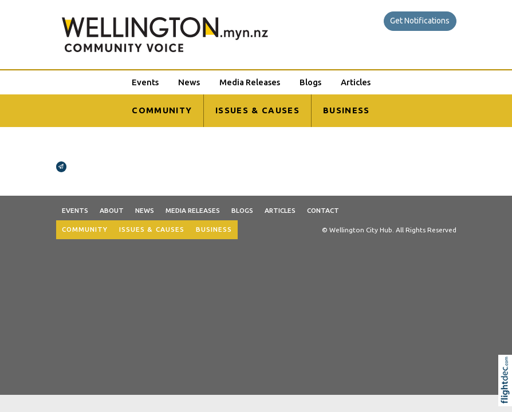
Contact (323, 210)
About (112, 210)
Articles (356, 82)
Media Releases (249, 82)
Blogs (310, 82)
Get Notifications (420, 20)
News (189, 82)
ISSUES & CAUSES (257, 110)
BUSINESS (346, 110)
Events (145, 82)
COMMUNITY (162, 110)
